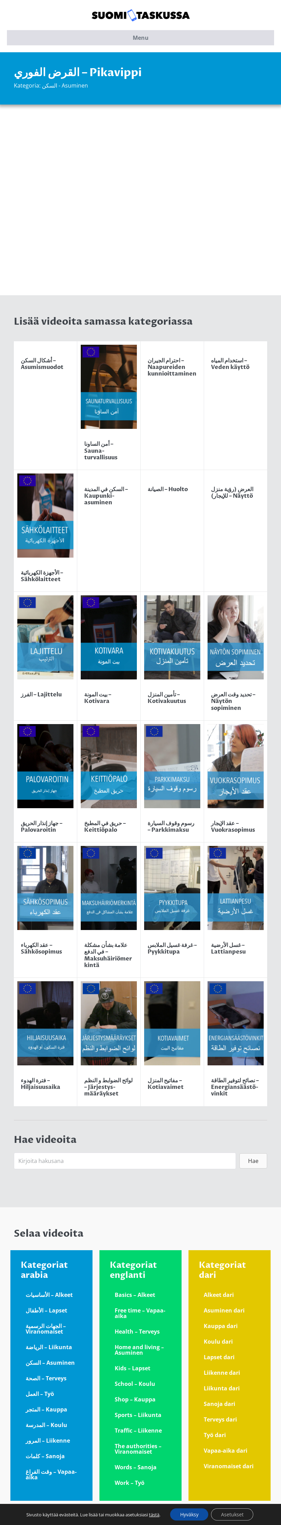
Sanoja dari (219, 1404)
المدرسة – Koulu (46, 1425)
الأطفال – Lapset (46, 1310)
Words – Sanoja (136, 1467)
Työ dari (215, 1435)
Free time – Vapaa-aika (140, 1313)
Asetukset (232, 1514)
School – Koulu (135, 1384)
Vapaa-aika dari (225, 1450)
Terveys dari (220, 1419)
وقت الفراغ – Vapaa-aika (51, 1474)
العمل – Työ (40, 1394)
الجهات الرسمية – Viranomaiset (46, 1328)
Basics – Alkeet (135, 1295)
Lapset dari (219, 1357)
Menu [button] (141, 38)
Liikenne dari (222, 1373)
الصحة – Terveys (46, 1378)
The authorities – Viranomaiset (138, 1448)
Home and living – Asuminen (139, 1349)
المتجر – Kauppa (46, 1409)
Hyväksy (188, 1514)
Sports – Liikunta (138, 1415)
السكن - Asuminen (65, 85)
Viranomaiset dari (229, 1466)
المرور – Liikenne (48, 1440)
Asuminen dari (224, 1310)
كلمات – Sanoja (45, 1456)
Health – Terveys (137, 1331)
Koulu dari (218, 1341)
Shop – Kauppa (135, 1399)
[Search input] (125, 1161)
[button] (253, 1160)
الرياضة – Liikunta (49, 1347)
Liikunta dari (222, 1388)
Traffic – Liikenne (138, 1430)
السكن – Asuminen (50, 1362)
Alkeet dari (219, 1295)
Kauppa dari (221, 1326)
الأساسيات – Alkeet (49, 1295)
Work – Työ (129, 1483)
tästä (153, 1514)
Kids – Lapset (132, 1368)
